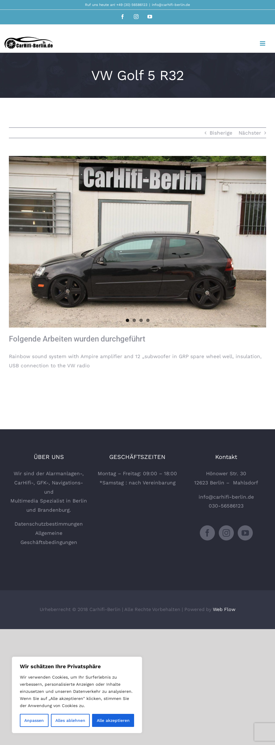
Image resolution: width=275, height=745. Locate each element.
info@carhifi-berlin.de (171, 5)
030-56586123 (226, 506)
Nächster (250, 133)
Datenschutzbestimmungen (49, 524)
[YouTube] (245, 532)
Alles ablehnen (70, 720)
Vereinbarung (159, 483)
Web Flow (224, 609)
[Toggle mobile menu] (263, 43)
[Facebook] (207, 532)
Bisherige (221, 133)
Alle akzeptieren (113, 720)
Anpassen (34, 720)
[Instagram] (226, 532)
